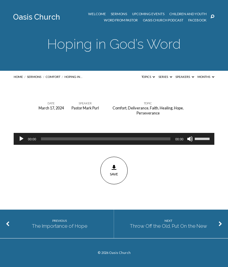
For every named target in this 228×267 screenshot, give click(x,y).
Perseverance (148, 113)
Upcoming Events (148, 14)
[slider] (106, 138)
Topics (148, 76)
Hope (178, 108)
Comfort (53, 76)
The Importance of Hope (59, 226)
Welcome (97, 14)
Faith (154, 108)
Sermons (119, 14)
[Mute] (190, 139)
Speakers (184, 76)
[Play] (21, 139)
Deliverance (138, 108)
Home (18, 76)
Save (114, 170)
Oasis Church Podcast (163, 20)
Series (165, 76)
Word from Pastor (121, 20)
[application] (114, 139)
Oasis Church (36, 16)
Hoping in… (73, 76)
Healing (166, 108)
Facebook (197, 20)
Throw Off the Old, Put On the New (168, 226)
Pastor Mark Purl (85, 108)
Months (205, 76)
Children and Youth (188, 14)
